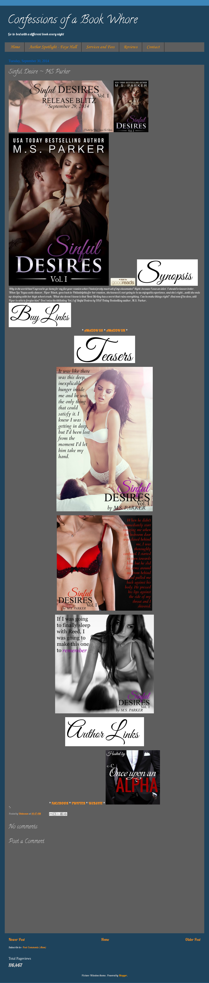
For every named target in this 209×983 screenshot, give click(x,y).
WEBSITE (95, 803)
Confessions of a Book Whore (73, 21)
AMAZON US (93, 330)
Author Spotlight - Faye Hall (53, 47)
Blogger (123, 975)
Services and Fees (100, 47)
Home (15, 47)
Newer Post (17, 939)
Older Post (192, 939)
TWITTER (78, 803)
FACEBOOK (59, 803)
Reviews (130, 47)
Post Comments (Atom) (34, 947)
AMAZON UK (115, 330)
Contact (153, 47)
